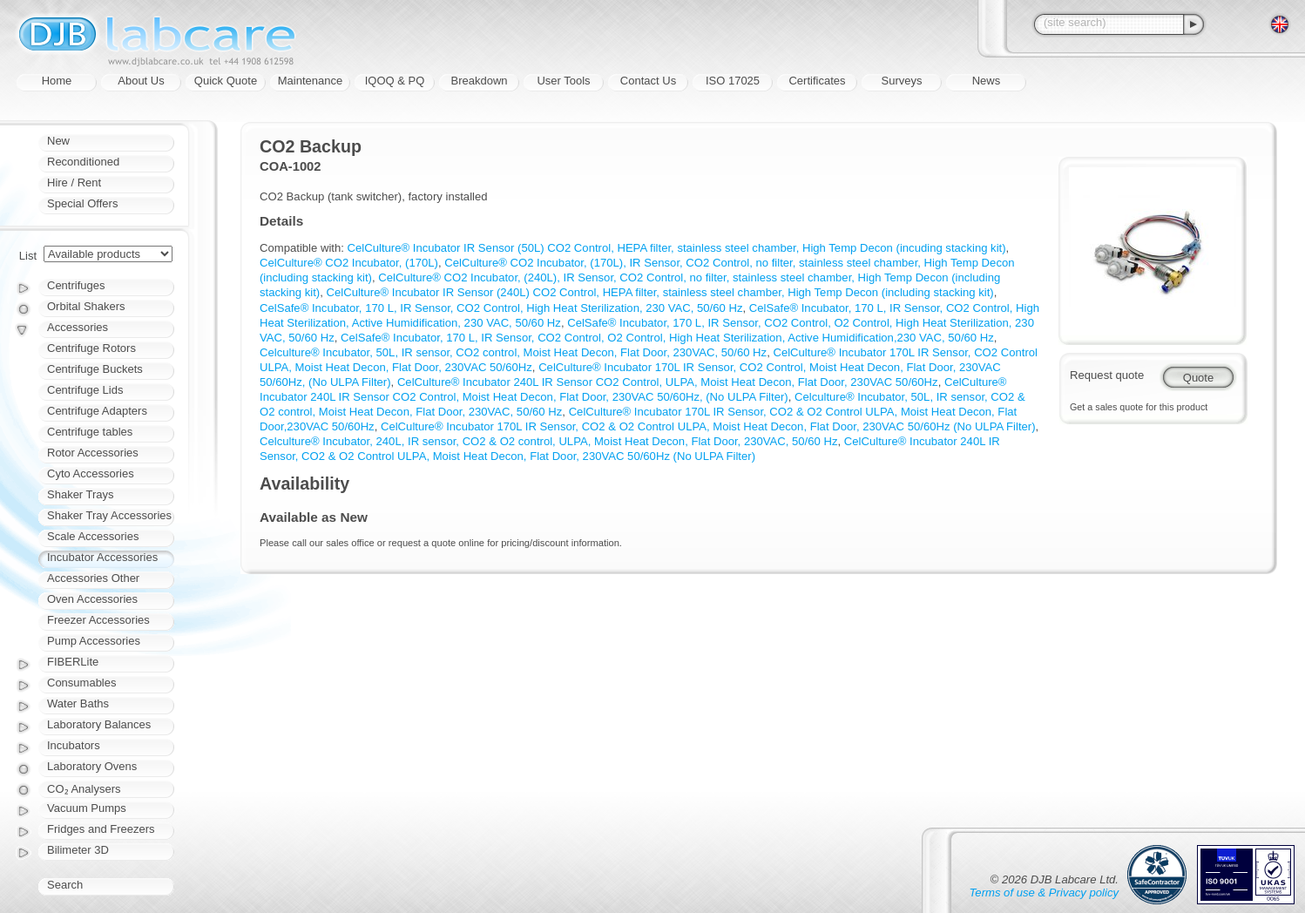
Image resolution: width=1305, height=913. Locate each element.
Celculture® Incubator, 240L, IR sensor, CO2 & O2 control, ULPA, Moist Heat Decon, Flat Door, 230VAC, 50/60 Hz (549, 441)
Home (57, 80)
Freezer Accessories (98, 619)
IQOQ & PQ (395, 80)
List (28, 255)
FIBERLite (72, 661)
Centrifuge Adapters (97, 410)
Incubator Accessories (102, 557)
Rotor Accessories (93, 452)
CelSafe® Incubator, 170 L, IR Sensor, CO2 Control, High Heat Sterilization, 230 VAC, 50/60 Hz (501, 307)
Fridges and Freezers (101, 828)
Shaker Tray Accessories (109, 515)
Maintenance (310, 80)
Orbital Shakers (86, 306)
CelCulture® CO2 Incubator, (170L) (349, 262)
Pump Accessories (93, 640)
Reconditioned (83, 161)
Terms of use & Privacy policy (1044, 892)
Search (65, 884)
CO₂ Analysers (83, 788)
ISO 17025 (733, 80)
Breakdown (478, 80)
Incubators (73, 745)
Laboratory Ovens (92, 766)
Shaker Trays (80, 494)
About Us (141, 80)
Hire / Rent (74, 182)
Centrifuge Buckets (95, 368)
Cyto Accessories (90, 473)
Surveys (902, 80)
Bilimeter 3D (78, 849)
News (986, 80)
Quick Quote (225, 80)
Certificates (816, 80)
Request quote (1107, 375)
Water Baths (78, 703)
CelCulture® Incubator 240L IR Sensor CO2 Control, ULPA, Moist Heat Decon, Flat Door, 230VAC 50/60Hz (667, 382)
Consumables (82, 682)
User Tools (563, 80)
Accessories (77, 327)
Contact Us (648, 80)
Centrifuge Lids (85, 389)
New (58, 140)
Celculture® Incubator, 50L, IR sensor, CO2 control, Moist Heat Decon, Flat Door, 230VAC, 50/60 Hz (513, 352)
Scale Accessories (93, 536)
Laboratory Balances (99, 724)
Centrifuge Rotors (91, 348)
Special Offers (82, 203)
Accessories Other (93, 578)
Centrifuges (76, 285)
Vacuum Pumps (86, 808)
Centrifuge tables (89, 431)
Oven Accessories (92, 598)
